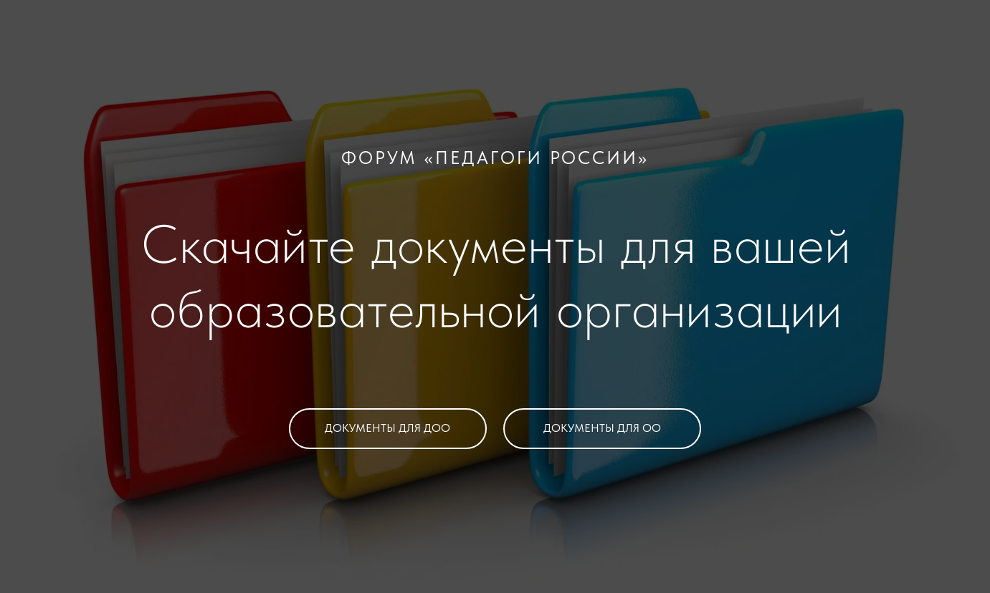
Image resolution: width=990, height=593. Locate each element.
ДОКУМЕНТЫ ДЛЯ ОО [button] (602, 428)
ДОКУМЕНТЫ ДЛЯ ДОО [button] (387, 428)
